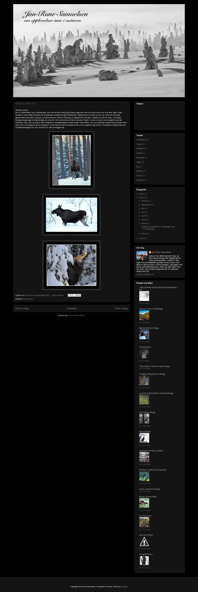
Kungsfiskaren (146, 554)
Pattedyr (30, 299)
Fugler (139, 144)
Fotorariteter (145, 347)
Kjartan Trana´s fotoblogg (151, 309)
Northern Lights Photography (152, 470)
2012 (141, 238)
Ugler (138, 162)
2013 (141, 197)
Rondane (140, 158)
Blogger (124, 587)
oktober (145, 201)
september (146, 205)
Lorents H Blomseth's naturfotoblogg (156, 393)
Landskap (140, 140)
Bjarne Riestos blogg (149, 328)
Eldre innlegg (121, 308)
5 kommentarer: (57, 295)
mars (144, 220)
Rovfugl (139, 180)
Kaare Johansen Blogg (149, 489)
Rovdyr (139, 175)
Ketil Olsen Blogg (147, 412)
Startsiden (72, 308)
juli (143, 208)
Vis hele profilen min (145, 274)
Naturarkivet (145, 431)
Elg (24, 299)
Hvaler (139, 153)
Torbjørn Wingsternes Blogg (152, 374)
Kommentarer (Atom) (76, 315)
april (144, 216)
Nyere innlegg (22, 308)
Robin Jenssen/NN (147, 497)
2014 (141, 194)
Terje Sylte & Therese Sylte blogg (154, 366)
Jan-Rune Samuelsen (161, 252)
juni (143, 212)
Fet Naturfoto (145, 516)
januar (145, 234)
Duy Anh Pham (146, 535)
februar (145, 223)
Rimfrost (140, 171)
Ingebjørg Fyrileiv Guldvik (151, 451)
